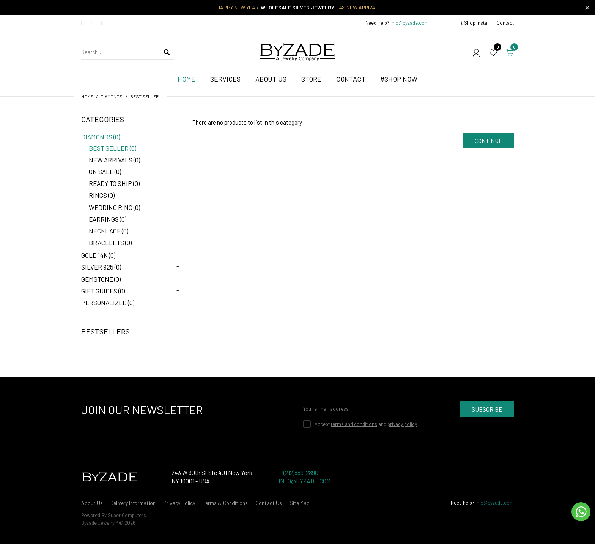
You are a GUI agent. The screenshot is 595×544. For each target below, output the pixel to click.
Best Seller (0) (112, 148)
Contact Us (268, 503)
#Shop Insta (474, 23)
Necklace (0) (108, 231)
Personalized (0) (107, 302)
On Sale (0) (105, 171)
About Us (92, 503)
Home (87, 96)
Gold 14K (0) (98, 255)
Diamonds (112, 96)
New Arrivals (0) (114, 160)
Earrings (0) (107, 219)
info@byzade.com (409, 23)
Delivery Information (133, 503)
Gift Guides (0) (103, 291)
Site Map (300, 503)
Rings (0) (102, 195)
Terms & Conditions (225, 503)
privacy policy (402, 424)
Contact (505, 23)
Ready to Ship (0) (114, 183)
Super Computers (127, 515)
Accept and (366, 424)
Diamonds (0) (100, 136)
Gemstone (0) (101, 279)
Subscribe (487, 409)
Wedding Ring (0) (114, 207)
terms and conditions (354, 424)
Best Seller (144, 96)
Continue (488, 140)
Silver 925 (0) (101, 267)
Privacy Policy (179, 503)
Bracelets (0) (110, 242)
